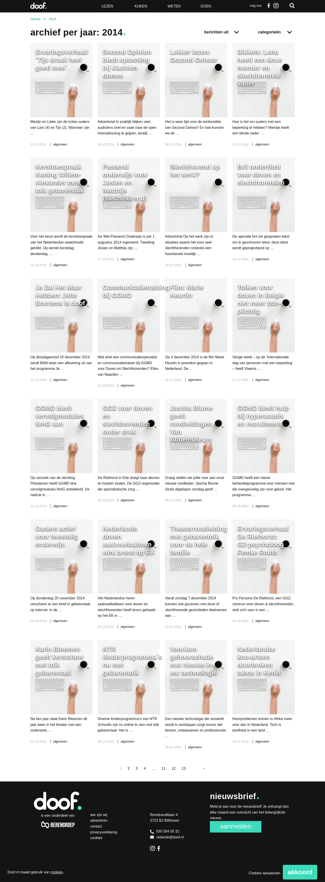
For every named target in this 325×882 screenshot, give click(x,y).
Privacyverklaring (103, 832)
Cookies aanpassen (265, 873)
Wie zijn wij (98, 815)
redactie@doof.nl (167, 837)
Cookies (96, 838)
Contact (96, 826)
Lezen (107, 6)
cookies (57, 872)
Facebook (268, 5)
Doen (206, 6)
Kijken (141, 6)
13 (184, 768)
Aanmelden (235, 826)
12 (174, 768)
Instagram (276, 5)
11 (164, 768)
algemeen (60, 144)
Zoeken (292, 5)
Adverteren (99, 820)
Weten (174, 6)
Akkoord (300, 872)
